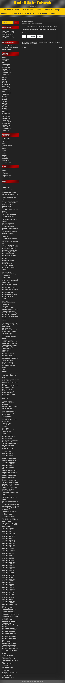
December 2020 (6, 116)
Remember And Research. (9, 621)
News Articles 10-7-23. (8, 538)
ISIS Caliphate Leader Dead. (10, 245)
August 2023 (5, 74)
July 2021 (4, 105)
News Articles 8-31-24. (8, 34)
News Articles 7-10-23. (8, 586)
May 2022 (4, 99)
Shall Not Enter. (6, 282)
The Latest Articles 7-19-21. (9, 635)
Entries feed (5, 173)
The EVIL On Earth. (7, 438)
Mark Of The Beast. (7, 521)
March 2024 (5, 62)
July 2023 (4, 76)
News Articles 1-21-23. (8, 462)
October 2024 (5, 57)
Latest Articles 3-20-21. (8, 516)
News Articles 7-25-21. (8, 589)
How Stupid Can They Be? (9, 341)
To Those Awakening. (8, 391)
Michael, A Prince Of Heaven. (10, 280)
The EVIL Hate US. (7, 435)
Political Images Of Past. (9, 609)
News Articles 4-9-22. (8, 557)
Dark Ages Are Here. (7, 301)
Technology (57, 42)
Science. (47, 10)
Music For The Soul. (28, 10)
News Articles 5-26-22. (8, 562)
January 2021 (5, 115)
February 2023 (6, 84)
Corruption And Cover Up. (9, 480)
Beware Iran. (5, 479)
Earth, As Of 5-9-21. (7, 204)
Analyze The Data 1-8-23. (9, 460)
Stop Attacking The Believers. (10, 386)
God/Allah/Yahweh (53, 41)
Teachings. (57, 10)
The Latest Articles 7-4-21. (9, 636)
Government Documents (9, 411)
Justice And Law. (7, 380)
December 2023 (6, 67)
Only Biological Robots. (8, 608)
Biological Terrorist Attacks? (10, 324)
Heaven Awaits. (6, 277)
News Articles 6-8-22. (8, 584)
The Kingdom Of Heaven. (9, 287)
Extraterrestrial (31, 41)
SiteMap (53, 13)
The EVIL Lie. (6, 626)
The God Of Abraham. (8, 253)
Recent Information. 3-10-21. (10, 309)
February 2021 (6, 113)
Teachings (45, 42)
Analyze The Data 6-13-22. (9, 474)
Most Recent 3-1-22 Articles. (10, 523)
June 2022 (4, 98)
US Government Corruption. (10, 443)
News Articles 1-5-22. (8, 465)
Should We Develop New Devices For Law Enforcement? (9, 348)
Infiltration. (5, 426)
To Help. (4, 653)
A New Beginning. (7, 401)
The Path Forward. (7, 355)
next (60, 47)
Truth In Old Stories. (7, 392)
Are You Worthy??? (7, 272)
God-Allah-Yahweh (32, 3)
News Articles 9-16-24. (8, 32)
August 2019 (5, 130)
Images (27, 42)
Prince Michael (39, 23)
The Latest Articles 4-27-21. (9, 631)
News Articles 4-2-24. (8, 553)
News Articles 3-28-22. (8, 550)
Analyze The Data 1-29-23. (9, 458)
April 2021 (4, 110)
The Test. (4, 258)
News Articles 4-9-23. (8, 558)
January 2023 (5, 86)
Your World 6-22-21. (7, 448)
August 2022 (5, 94)
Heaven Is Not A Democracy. (10, 279)
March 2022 (5, 103)
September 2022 (6, 93)
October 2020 (5, 120)
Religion (32, 42)
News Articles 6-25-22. (8, 575)
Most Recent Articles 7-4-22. (10, 525)
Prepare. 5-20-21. (7, 431)
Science (41, 42)
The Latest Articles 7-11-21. (9, 633)
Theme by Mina (40, 681)
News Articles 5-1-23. (8, 560)
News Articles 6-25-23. (8, 577)
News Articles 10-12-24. (8, 31)
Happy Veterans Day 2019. (9, 513)
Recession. (5, 618)
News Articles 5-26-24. (8, 564)
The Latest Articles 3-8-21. (9, 630)
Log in (3, 171)
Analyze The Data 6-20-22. (9, 475)
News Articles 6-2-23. (8, 572)
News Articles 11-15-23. (8, 541)
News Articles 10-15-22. (8, 533)
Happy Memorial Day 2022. (9, 511)
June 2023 (4, 77)
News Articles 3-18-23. (8, 463)
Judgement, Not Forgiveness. (10, 379)
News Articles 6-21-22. (8, 574)
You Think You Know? (8, 677)
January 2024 (5, 66)
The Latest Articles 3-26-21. (9, 628)
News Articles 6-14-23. (8, 569)
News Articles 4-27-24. (8, 555)
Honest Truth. (6, 424)
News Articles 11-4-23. (8, 545)
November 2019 (6, 125)
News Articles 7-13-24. (8, 38)
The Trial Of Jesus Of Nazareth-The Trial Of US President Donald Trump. (9, 643)
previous (24, 47)
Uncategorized (25, 43)
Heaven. (17, 10)
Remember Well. (6, 623)
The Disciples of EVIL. (8, 387)
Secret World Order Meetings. (10, 625)
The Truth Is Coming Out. (9, 647)
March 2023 (5, 82)
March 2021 (5, 111)
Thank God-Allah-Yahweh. (9, 250)
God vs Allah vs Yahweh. (9, 214)
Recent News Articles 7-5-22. (10, 616)
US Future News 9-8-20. (8, 658)
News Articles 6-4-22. (8, 582)
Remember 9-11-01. (7, 619)
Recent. (4, 433)
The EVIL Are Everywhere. (9, 314)
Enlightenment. (6, 206)
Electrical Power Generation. (10, 406)
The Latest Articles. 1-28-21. (10, 440)
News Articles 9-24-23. (8, 601)
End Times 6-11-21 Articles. (9, 419)
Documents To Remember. (9, 487)
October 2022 (5, 91)
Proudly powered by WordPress (29, 681)
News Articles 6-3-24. (8, 580)
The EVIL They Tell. (7, 389)
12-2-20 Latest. (6, 414)
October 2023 (5, 71)
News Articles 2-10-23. (8, 455)
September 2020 (6, 121)
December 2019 (6, 123)
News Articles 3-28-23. (8, 457)
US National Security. (8, 445)
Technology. (4, 13)
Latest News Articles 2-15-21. (10, 519)
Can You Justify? (7, 328)
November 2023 (6, 69)
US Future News (42, 13)
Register (4, 170)
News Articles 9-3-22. (8, 602)
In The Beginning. (7, 514)
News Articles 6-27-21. (8, 579)
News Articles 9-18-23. (8, 599)
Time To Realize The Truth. (9, 294)
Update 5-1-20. (6, 657)
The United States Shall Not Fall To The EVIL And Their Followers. (10, 650)
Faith (44, 41)
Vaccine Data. (6, 670)
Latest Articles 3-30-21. (8, 518)
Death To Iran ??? (7, 486)
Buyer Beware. (6, 326)
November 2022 (6, 89)
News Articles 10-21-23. (8, 536)
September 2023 (6, 72)
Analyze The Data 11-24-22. (9, 470)
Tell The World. (6, 352)
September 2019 (6, 128)
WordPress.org (6, 177)
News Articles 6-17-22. (8, 570)
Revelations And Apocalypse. (10, 313)
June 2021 (4, 106)
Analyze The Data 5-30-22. (9, 472)
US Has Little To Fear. (8, 360)
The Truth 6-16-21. (7, 441)
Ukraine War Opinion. (8, 655)
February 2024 (6, 64)
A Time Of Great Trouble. (9, 192)
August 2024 (5, 59)
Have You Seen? (6, 423)
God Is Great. (6, 213)
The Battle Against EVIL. (9, 252)
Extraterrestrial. (29, 13)
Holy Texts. (5, 306)
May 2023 (4, 79)
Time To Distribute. (7, 263)
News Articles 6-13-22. (8, 567)
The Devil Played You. (8, 353)
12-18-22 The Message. (8, 413)
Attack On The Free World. (9, 323)
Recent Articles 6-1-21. (8, 613)
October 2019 (5, 127)
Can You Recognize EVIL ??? (10, 374)
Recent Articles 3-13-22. (8, 611)
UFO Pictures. (6, 187)
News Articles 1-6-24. (8, 528)
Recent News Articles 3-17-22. (10, 614)
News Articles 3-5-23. (8, 467)
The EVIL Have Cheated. (9, 436)
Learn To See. (6, 428)
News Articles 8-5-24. (8, 36)
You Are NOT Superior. (8, 267)
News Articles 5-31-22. (8, 565)
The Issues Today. (16, 13)
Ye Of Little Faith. (7, 675)
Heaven (23, 42)
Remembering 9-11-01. (8, 311)
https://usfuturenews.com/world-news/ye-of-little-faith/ (39, 29)
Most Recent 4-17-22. (8, 308)
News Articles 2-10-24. (8, 548)
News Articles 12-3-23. (8, 547)
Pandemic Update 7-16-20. (9, 345)
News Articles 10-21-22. (8, 535)
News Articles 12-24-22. (8, 453)
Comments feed (6, 175)
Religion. (39, 10)
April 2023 (4, 81)
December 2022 (6, 88)
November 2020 (6, 118)
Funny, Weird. (6, 208)
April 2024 (4, 60)
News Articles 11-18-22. (8, 543)
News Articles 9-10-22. (8, 596)
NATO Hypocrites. (7, 526)
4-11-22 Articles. (6, 469)
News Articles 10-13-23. (8, 531)
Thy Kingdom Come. (8, 292)
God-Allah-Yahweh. (6, 10)
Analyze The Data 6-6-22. (9, 477)
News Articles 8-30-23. (8, 591)
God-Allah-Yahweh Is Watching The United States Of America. (10, 228)
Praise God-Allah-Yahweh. (9, 430)
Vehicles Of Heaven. (7, 265)
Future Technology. (7, 340)
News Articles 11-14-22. (8, 540)
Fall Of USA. (5, 421)
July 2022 (4, 96)
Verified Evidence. (7, 447)
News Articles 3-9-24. (8, 552)
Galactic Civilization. (8, 496)
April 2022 (4, 101)
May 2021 (4, 108)
